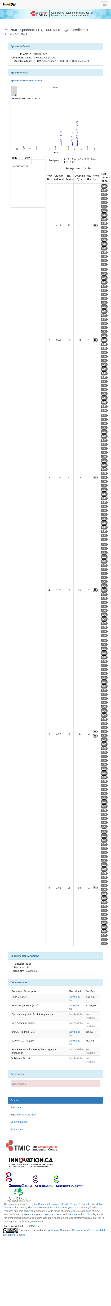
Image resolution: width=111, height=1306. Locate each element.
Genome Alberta (52, 1214)
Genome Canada (33, 1214)
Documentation (18, 1121)
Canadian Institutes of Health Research (59, 1204)
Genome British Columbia (81, 1214)
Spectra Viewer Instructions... (28, 80)
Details (14, 1100)
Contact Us (33, 1226)
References (16, 1129)
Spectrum (15, 1107)
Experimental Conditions (23, 1114)
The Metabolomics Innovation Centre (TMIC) (52, 1207)
